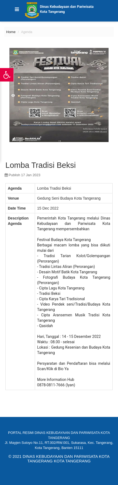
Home (11, 32)
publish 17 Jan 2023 (22, 175)
